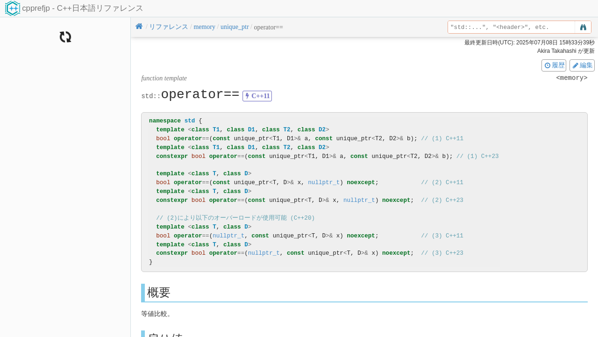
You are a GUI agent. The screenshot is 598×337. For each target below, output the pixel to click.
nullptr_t (324, 182)
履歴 (554, 65)
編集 (582, 65)
